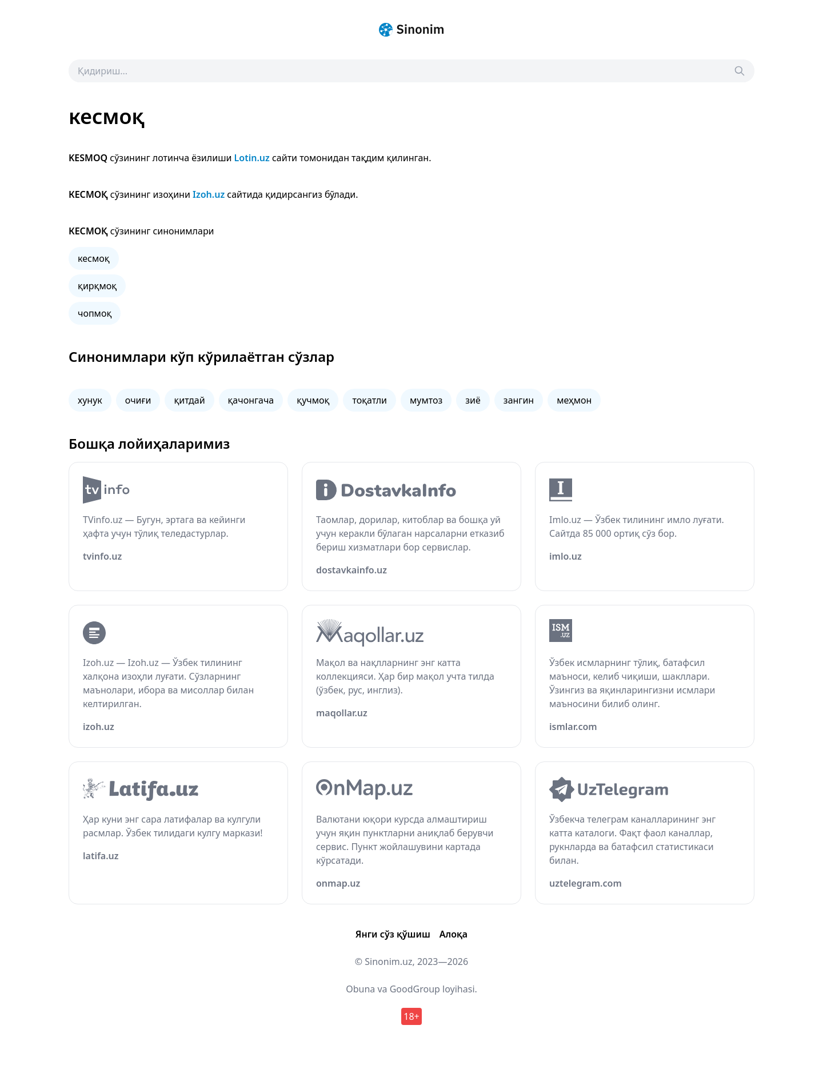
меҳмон (574, 400)
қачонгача (251, 400)
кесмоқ (94, 258)
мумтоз (426, 400)
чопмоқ (94, 313)
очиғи (138, 400)
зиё (473, 400)
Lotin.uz (252, 157)
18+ (411, 1016)
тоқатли (369, 400)
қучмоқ (313, 400)
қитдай (189, 400)
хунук (90, 400)
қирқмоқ (97, 286)
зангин (519, 400)
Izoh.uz (209, 194)
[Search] (739, 70)
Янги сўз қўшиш (392, 934)
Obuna (360, 989)
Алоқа (454, 934)
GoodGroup (415, 989)
